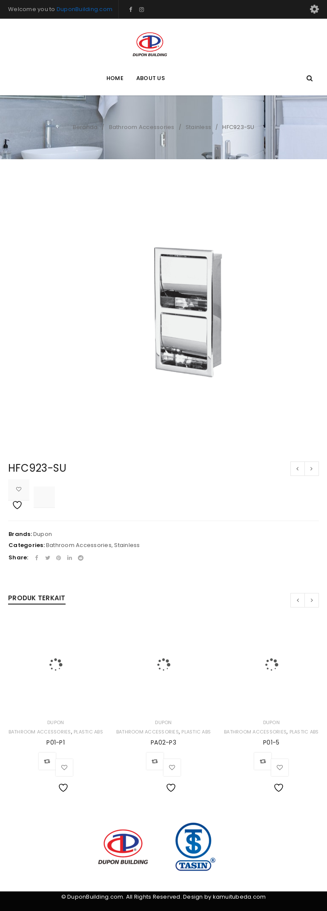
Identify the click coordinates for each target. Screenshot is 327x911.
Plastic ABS (88, 731)
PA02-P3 (163, 742)
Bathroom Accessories (142, 127)
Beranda (85, 127)
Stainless (198, 127)
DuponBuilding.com (84, 9)
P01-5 (271, 742)
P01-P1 (55, 742)
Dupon (42, 534)
